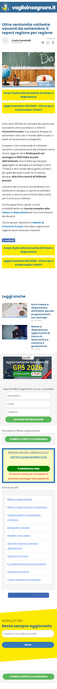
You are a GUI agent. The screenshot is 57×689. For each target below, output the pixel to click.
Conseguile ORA (28, 468)
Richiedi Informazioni (28, 419)
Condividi (8, 240)
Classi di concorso (17, 556)
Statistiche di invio (18, 571)
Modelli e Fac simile (18, 535)
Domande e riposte (18, 527)
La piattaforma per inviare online (26, 564)
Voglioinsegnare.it (19, 595)
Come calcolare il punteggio (24, 579)
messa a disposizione (15, 212)
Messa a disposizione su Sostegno (27, 507)
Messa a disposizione (19, 499)
